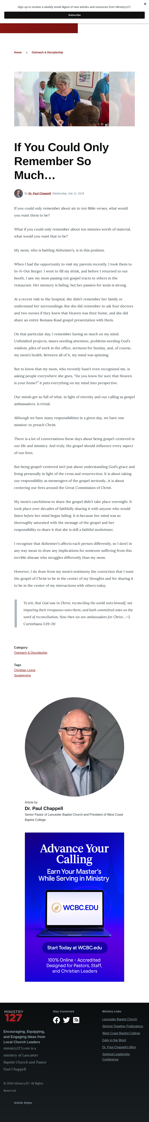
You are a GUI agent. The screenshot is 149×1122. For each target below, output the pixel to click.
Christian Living (24, 670)
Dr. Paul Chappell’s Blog (119, 1047)
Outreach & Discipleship (47, 52)
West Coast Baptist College (121, 1033)
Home (18, 52)
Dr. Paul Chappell (40, 193)
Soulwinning (22, 675)
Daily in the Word (114, 1040)
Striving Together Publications (122, 1026)
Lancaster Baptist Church (119, 1019)
